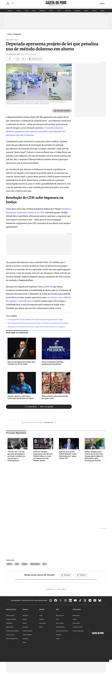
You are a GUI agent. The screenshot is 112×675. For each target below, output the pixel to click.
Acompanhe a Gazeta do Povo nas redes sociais (29, 600)
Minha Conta (76, 615)
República (25, 615)
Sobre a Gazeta (10, 615)
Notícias (10, 10)
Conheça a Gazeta (11, 619)
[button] (39, 423)
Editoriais (42, 10)
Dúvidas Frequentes (78, 631)
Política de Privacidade (12, 631)
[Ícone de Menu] (8, 4)
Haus (57, 619)
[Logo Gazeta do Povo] (56, 3)
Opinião (41, 619)
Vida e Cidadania (27, 635)
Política (51, 10)
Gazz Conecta (60, 623)
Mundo (86, 10)
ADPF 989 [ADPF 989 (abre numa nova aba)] (49, 287)
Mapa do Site (9, 627)
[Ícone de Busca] (13, 4)
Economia (68, 10)
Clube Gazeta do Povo (62, 631)
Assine (74, 619)
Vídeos (102, 10)
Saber (34, 10)
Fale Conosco (76, 623)
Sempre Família (60, 627)
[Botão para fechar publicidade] (110, 661)
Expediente (9, 623)
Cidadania (77, 10)
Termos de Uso (10, 635)
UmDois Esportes (27, 631)
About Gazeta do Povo (12, 638)
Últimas (18, 10)
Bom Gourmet (60, 615)
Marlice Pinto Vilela (14, 54)
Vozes (26, 10)
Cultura (94, 10)
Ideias (59, 10)
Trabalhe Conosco (77, 627)
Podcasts (58, 635)
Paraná (24, 619)
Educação (25, 638)
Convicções (42, 623)
